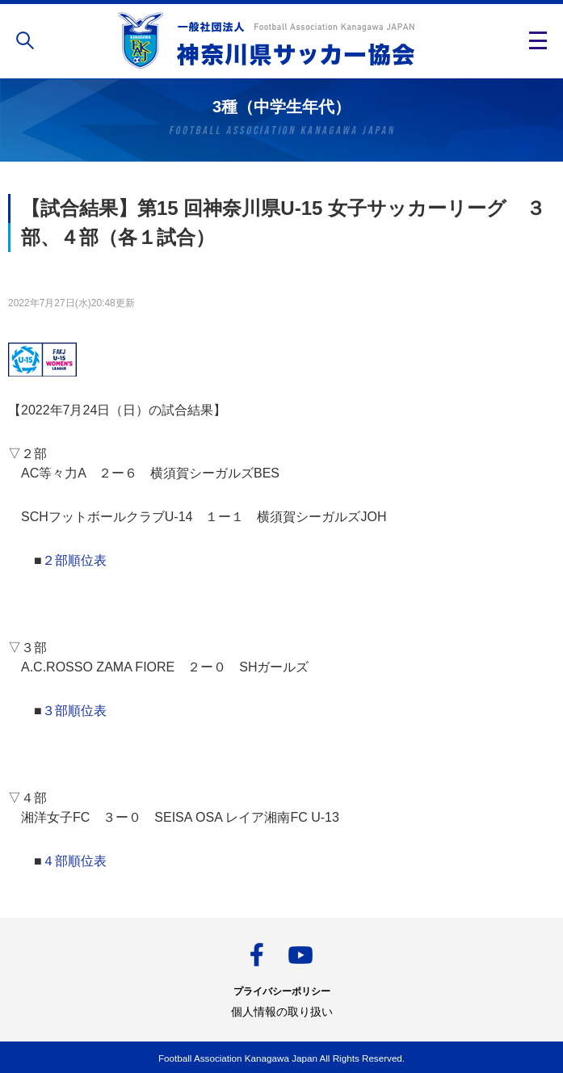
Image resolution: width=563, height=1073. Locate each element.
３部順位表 (74, 710)
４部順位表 (74, 861)
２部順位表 (74, 560)
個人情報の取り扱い (282, 1011)
